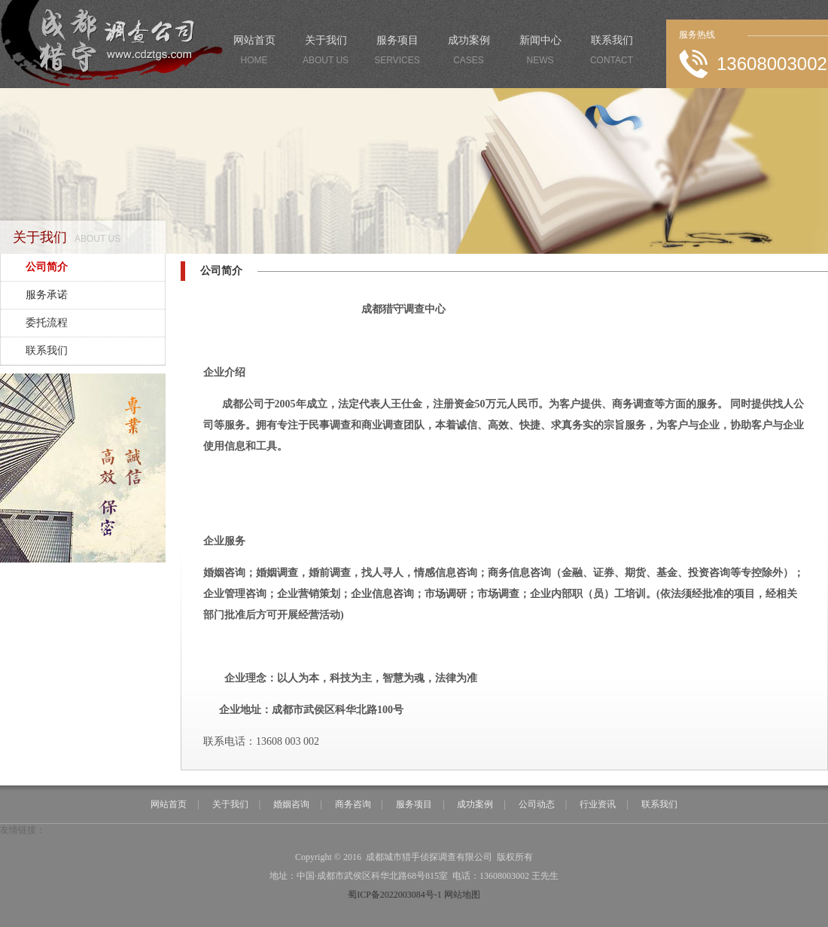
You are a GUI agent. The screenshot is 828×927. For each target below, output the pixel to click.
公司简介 (47, 267)
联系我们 (611, 53)
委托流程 (47, 322)
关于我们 (325, 53)
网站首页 (254, 53)
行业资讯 (598, 804)
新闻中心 (540, 53)
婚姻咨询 (291, 804)
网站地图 (462, 894)
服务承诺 (47, 294)
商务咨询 (353, 804)
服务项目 (397, 53)
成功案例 (468, 53)
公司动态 (537, 804)
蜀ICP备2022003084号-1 (395, 894)
